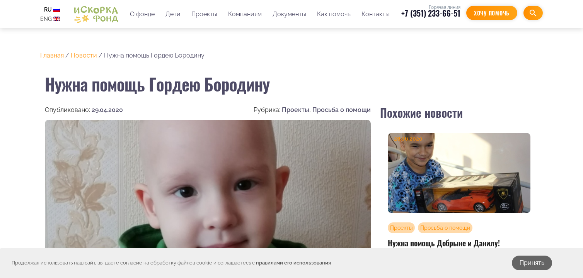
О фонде (142, 14)
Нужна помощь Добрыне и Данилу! (444, 242)
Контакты (375, 14)
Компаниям (245, 14)
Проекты (204, 14)
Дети (173, 14)
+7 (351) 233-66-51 (430, 13)
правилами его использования (293, 263)
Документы (289, 14)
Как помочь (334, 14)
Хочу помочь (492, 13)
